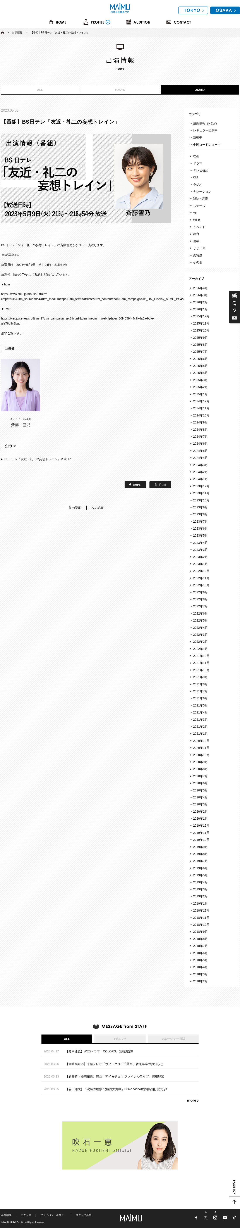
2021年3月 (200, 719)
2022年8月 (200, 599)
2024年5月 (200, 451)
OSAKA (200, 90)
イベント (199, 227)
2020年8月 (200, 769)
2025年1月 (200, 394)
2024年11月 (201, 408)
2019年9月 (200, 847)
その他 (197, 262)
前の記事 (75, 508)
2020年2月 (200, 811)
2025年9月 (200, 337)
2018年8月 (200, 939)
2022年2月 (200, 641)
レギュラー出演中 (205, 130)
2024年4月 (200, 457)
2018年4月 (200, 967)
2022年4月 (200, 627)
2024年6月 (200, 443)
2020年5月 (200, 790)
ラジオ (197, 184)
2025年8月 (200, 344)
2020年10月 (201, 755)
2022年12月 (201, 571)
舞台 (196, 234)
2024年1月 (200, 479)
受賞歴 (197, 255)
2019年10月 (201, 839)
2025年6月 (200, 359)
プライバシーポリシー (53, 1215)
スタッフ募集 (83, 1215)
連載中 (197, 137)
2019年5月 (200, 875)
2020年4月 (200, 797)
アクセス (26, 1215)
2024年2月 (200, 472)
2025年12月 (201, 316)
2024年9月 (200, 422)
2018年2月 (200, 981)
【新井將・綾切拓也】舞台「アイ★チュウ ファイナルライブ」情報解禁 (114, 1076)
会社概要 (6, 1215)
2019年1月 (200, 903)
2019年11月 (201, 832)
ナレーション (202, 191)
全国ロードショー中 (207, 144)
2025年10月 (201, 330)
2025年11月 (201, 323)
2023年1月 (200, 564)
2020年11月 (201, 748)
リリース (199, 248)
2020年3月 (200, 804)
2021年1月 (200, 733)
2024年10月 (201, 415)
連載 (196, 241)
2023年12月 (201, 486)
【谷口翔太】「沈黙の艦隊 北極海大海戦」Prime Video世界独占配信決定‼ (116, 1089)
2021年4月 (200, 712)
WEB (196, 220)
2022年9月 (200, 592)
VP (195, 212)
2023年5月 (200, 535)
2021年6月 (200, 698)
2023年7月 (200, 521)
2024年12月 (201, 401)
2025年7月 (200, 351)
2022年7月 (200, 606)
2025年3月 (200, 380)
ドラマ (197, 163)
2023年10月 (201, 500)
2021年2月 (200, 726)
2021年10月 (201, 670)
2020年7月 (200, 776)
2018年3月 (200, 974)
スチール (199, 205)
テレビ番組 (200, 170)
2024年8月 (200, 429)
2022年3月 (200, 634)
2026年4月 (200, 288)
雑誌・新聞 (200, 198)
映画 (196, 156)
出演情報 (17, 32)
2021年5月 (200, 705)
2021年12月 (201, 656)
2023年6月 (200, 528)
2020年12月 (201, 741)
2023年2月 (200, 557)
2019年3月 (200, 889)
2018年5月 (200, 960)
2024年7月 (200, 436)
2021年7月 (200, 691)
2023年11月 (201, 493)
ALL (40, 90)
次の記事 (97, 508)
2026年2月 (200, 302)
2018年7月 (200, 946)
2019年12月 (201, 825)
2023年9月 (200, 507)
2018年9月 (200, 931)
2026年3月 (200, 295)
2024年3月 (200, 465)
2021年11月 (201, 663)
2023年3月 (200, 549)
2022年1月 (200, 649)
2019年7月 (200, 861)
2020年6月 (200, 783)
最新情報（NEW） (206, 123)
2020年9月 (200, 762)
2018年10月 (201, 924)
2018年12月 (201, 910)
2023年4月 (200, 542)
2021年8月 (200, 684)
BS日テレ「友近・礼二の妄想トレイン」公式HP (37, 459)
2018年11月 (201, 917)
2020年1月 (200, 818)
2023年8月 (200, 514)
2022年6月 (200, 613)
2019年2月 (200, 896)
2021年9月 (200, 677)
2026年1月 (200, 309)
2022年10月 (201, 585)
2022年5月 (200, 620)
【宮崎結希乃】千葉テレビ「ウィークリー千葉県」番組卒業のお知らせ (114, 1064)
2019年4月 (200, 882)
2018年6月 (200, 953)
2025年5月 (200, 366)
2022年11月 (201, 578)
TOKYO (120, 90)
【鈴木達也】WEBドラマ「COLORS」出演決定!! (99, 1051)
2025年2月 (200, 387)
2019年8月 (200, 854)
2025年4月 (200, 373)
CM (195, 177)
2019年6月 (200, 868)
